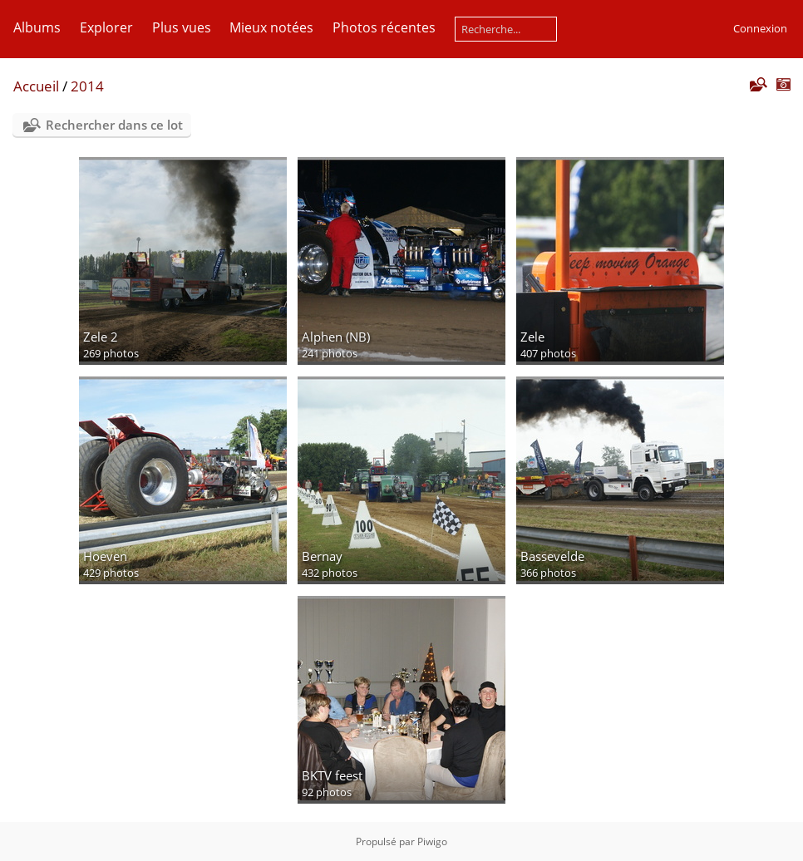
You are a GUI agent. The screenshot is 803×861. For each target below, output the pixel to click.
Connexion (760, 28)
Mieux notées (271, 27)
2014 (87, 86)
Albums (37, 27)
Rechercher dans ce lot (114, 124)
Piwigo (432, 841)
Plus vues (181, 27)
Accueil (36, 86)
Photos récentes (384, 27)
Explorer (106, 27)
